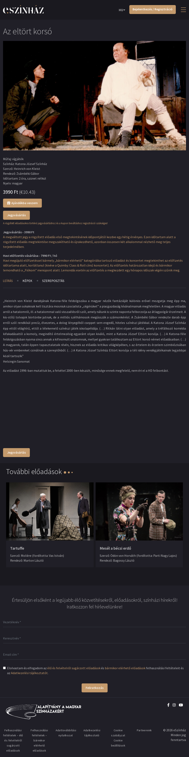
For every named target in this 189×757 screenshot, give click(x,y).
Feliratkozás (95, 688)
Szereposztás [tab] (53, 281)
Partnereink (144, 730)
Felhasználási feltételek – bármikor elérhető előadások (39, 740)
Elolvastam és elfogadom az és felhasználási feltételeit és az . (95, 670)
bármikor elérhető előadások (125, 668)
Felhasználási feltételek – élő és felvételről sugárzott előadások (13, 740)
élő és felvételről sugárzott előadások (73, 668)
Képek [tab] (27, 281)
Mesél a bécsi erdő (115, 548)
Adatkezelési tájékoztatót (29, 673)
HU (121, 10)
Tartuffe (17, 548)
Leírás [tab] (8, 281)
